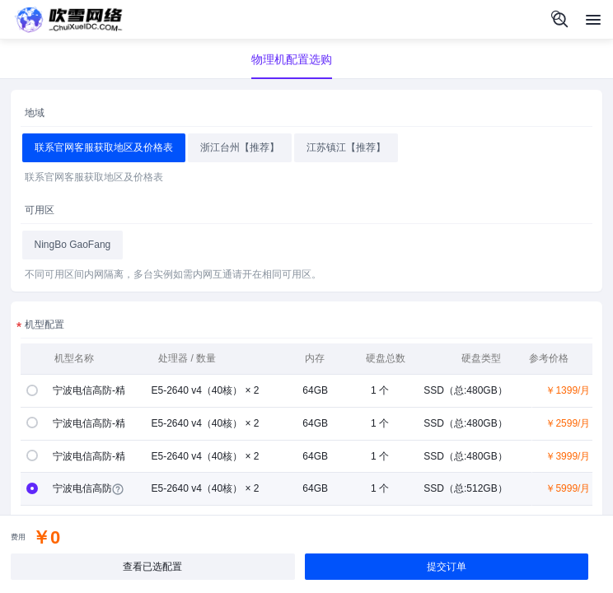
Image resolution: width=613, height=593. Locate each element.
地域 (34, 113)
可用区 (39, 210)
